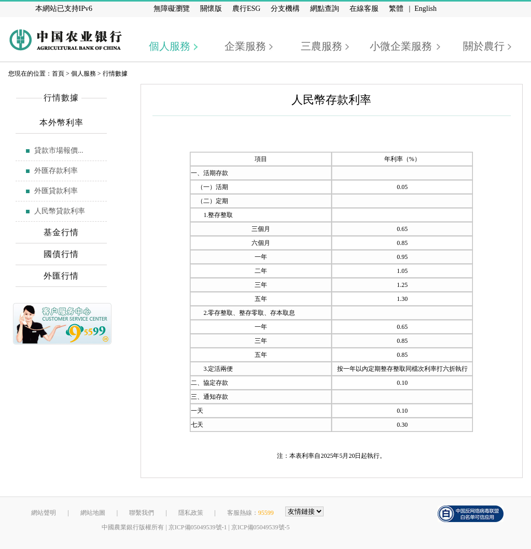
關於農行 (484, 46)
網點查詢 (324, 8)
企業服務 (245, 46)
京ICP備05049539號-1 (198, 527)
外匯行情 (61, 275)
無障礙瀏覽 (171, 8)
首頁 (58, 73)
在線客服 (364, 8)
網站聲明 (43, 512)
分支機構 (285, 8)
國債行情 (61, 254)
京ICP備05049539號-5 (260, 527)
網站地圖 (92, 512)
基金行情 (61, 232)
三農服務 (321, 46)
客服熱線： (250, 512)
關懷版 (211, 8)
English (425, 8)
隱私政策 (190, 512)
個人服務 (169, 46)
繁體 (396, 8)
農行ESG (246, 8)
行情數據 (115, 73)
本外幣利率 (61, 122)
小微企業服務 (401, 46)
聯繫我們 (141, 512)
